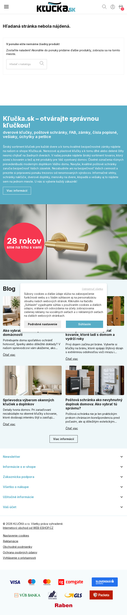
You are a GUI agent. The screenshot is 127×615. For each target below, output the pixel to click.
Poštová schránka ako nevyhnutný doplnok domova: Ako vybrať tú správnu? (94, 404)
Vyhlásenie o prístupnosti (19, 558)
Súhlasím (84, 324)
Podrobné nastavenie (42, 324)
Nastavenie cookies (16, 535)
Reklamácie (10, 541)
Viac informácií (17, 190)
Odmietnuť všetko (92, 288)
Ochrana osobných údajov (20, 552)
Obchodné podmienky (17, 547)
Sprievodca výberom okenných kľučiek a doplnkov (28, 402)
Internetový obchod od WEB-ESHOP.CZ (28, 527)
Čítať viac (9, 355)
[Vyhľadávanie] (26, 64)
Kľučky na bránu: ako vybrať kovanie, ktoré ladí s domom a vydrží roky (90, 335)
